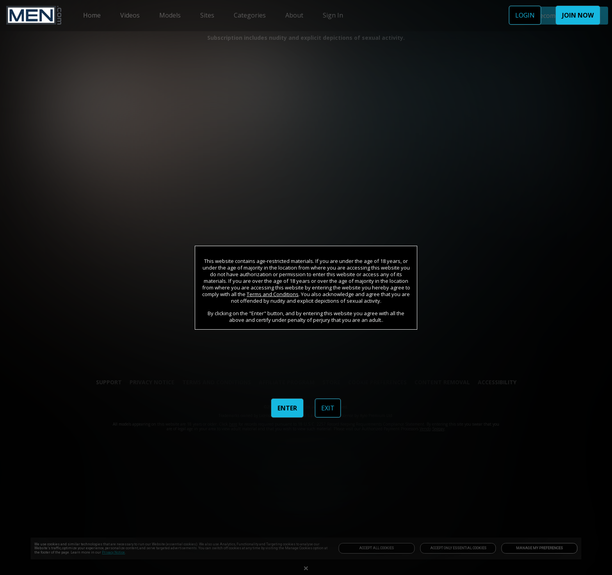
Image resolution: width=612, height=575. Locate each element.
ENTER (287, 408)
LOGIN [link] (525, 15)
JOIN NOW (578, 15)
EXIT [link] (327, 408)
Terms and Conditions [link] (273, 294)
